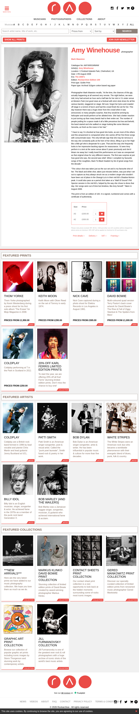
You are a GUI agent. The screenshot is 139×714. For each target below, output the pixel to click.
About (101, 19)
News (23, 701)
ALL (132, 24)
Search (127, 31)
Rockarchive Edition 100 (89, 80)
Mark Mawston (78, 59)
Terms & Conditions (107, 701)
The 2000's (80, 77)
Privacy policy (83, 701)
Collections (84, 19)
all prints (14, 39)
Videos (34, 701)
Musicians (40, 19)
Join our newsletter (121, 39)
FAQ (54, 701)
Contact (65, 701)
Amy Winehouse (86, 68)
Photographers (61, 19)
